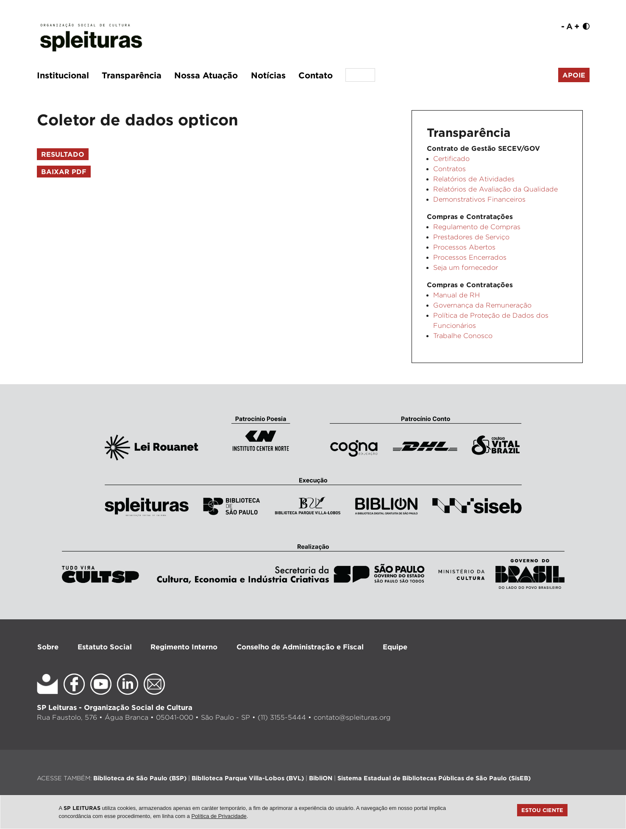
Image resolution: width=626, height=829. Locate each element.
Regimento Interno (183, 647)
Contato (315, 75)
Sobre (47, 647)
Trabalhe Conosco (462, 335)
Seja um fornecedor (465, 267)
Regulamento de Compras (476, 226)
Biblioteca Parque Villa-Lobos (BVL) (248, 778)
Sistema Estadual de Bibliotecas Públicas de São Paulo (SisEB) (434, 778)
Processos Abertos (464, 247)
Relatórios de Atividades (474, 179)
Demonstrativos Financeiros (479, 199)
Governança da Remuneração (482, 305)
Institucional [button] (63, 75)
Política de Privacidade (218, 816)
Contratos (449, 168)
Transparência (131, 75)
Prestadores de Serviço (471, 237)
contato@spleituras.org (352, 717)
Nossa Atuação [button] (206, 75)
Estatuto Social (105, 647)
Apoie (573, 75)
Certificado (451, 158)
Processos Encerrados (469, 257)
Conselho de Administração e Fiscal (300, 647)
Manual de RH (456, 295)
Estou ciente (542, 810)
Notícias (268, 75)
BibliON (320, 778)
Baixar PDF (63, 171)
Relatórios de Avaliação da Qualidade (495, 189)
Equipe (395, 647)
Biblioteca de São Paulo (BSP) (139, 778)
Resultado (62, 154)
